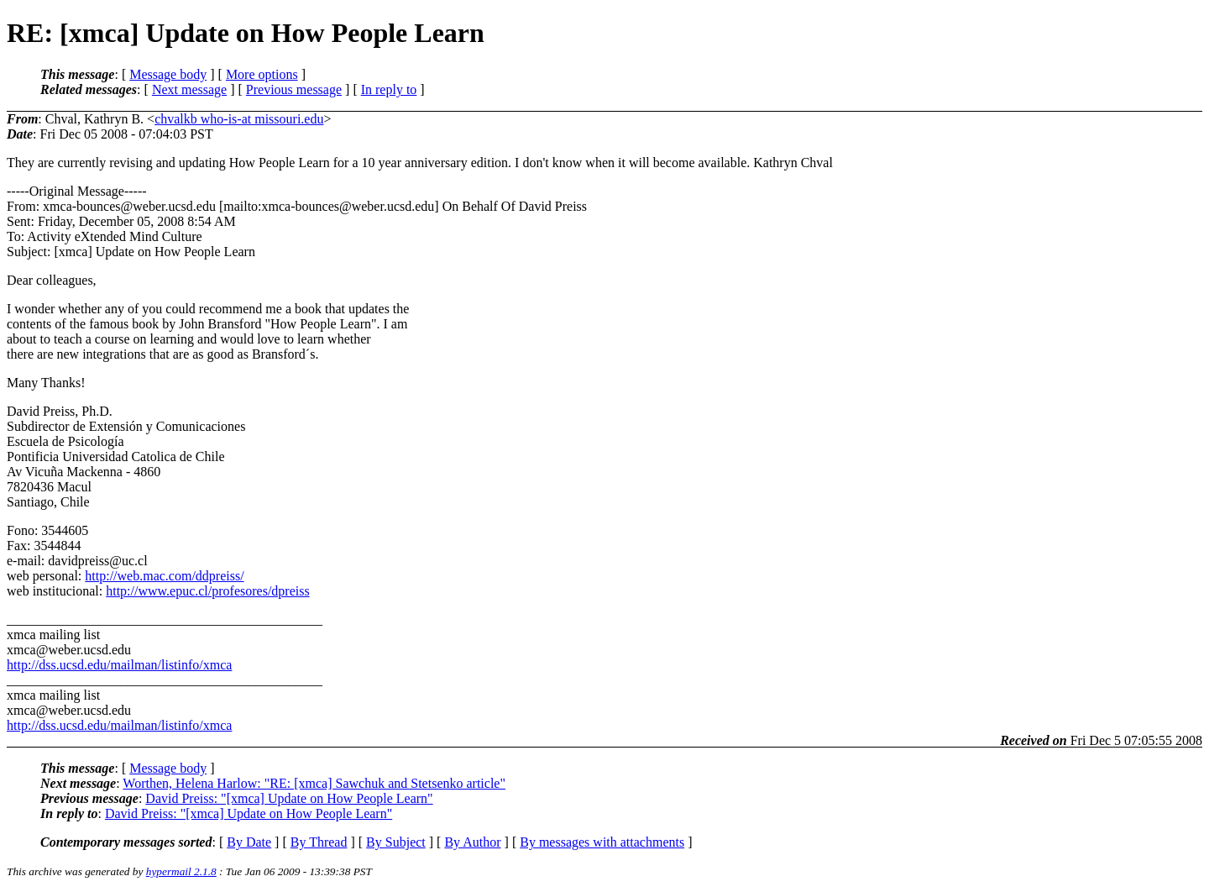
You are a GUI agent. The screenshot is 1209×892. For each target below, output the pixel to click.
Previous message (294, 89)
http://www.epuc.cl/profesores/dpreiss (207, 591)
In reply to (389, 89)
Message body (168, 74)
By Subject (396, 842)
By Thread (319, 842)
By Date (249, 842)
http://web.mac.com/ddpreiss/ (164, 576)
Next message (189, 89)
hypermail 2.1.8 (181, 871)
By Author (472, 842)
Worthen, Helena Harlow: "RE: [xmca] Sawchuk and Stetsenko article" (314, 783)
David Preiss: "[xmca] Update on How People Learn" (288, 798)
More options (262, 74)
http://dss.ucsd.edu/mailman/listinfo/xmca (119, 665)
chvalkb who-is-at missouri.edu (238, 119)
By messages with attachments (602, 842)
